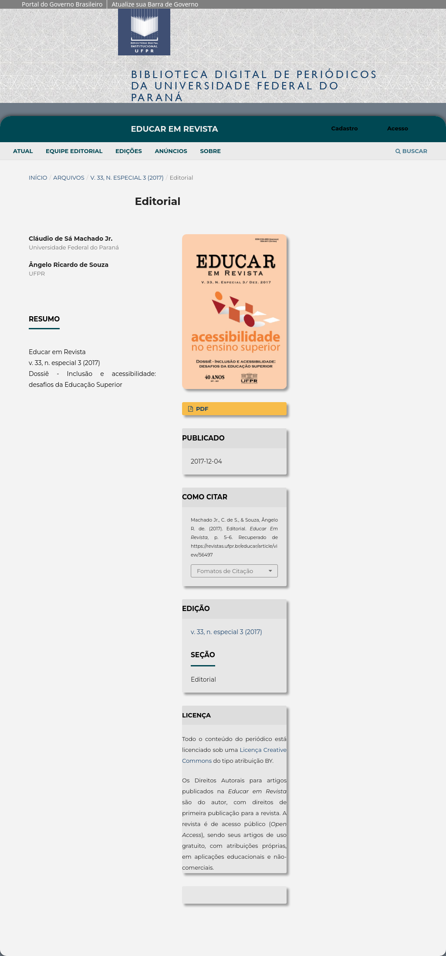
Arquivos (68, 177)
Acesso (397, 128)
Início (38, 177)
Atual (23, 150)
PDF (201, 408)
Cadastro (344, 128)
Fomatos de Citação (225, 570)
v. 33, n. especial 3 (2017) (127, 177)
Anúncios (171, 150)
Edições (128, 150)
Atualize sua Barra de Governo (155, 4)
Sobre (210, 150)
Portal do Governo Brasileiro (62, 4)
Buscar (411, 150)
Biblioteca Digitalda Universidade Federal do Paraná (254, 85)
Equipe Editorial (74, 150)
